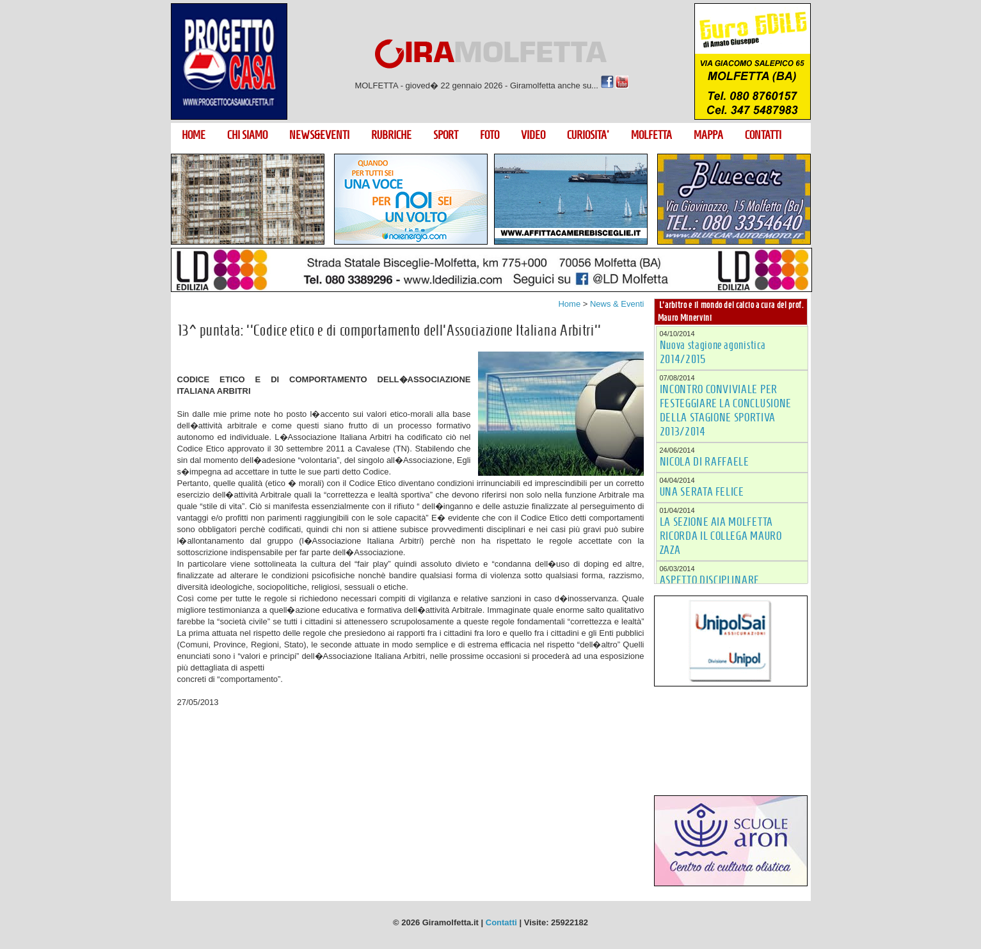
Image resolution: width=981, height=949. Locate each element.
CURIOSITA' (588, 135)
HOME (193, 135)
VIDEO (533, 135)
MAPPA (708, 135)
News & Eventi (617, 304)
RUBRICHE (391, 135)
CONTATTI (763, 135)
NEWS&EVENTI (319, 135)
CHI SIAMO (247, 135)
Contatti (501, 922)
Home (569, 304)
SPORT (445, 135)
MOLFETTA (651, 135)
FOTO (489, 135)
